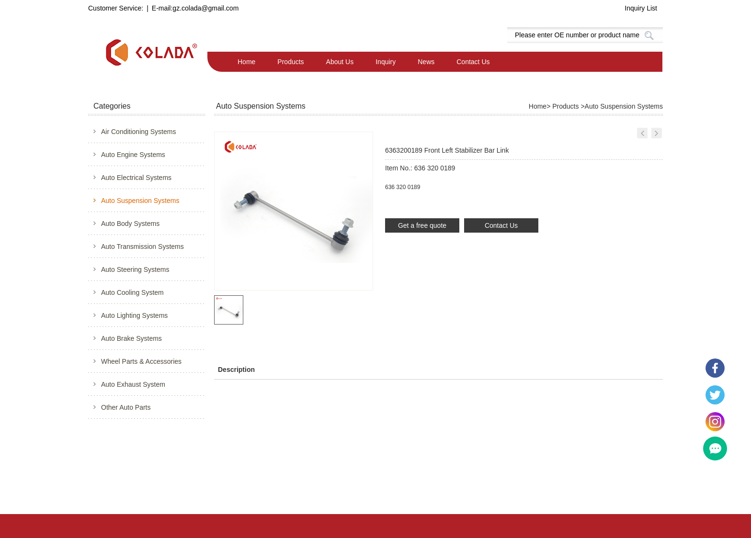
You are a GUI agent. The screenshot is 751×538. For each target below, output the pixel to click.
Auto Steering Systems (135, 269)
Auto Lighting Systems (134, 315)
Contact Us (472, 62)
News (426, 62)
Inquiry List (641, 8)
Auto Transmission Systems (142, 246)
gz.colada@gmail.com (205, 8)
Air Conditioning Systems (138, 131)
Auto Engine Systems (133, 154)
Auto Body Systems (130, 223)
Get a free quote (422, 225)
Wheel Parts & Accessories (141, 361)
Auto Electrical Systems (136, 177)
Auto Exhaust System (133, 384)
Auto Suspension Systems (140, 200)
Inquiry (386, 62)
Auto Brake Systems (131, 338)
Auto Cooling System (132, 292)
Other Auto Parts (126, 407)
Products (290, 62)
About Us (340, 62)
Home (246, 62)
